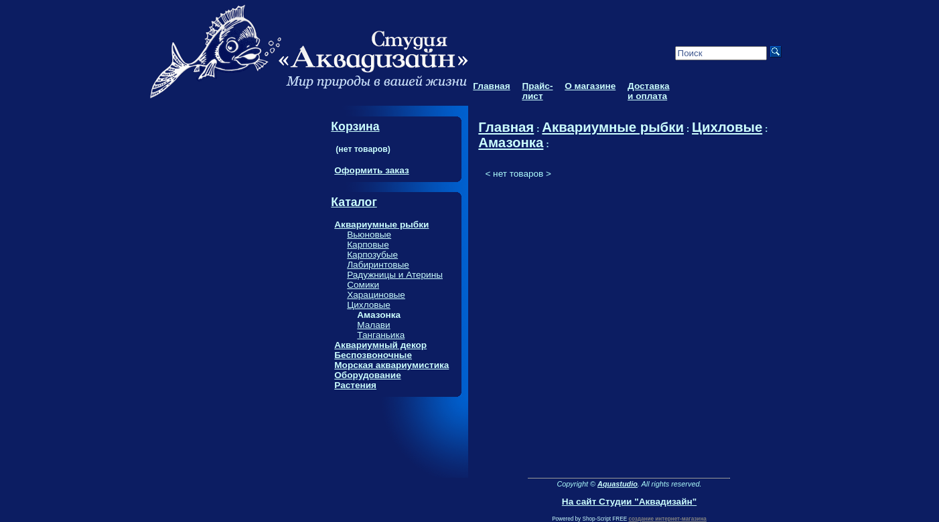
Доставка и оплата (648, 91)
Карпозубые (372, 255)
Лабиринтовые (378, 265)
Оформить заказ (371, 170)
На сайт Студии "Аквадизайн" (629, 502)
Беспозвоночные (373, 355)
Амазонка (510, 142)
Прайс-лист (537, 91)
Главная (491, 86)
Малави (373, 325)
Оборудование (367, 375)
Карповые (368, 245)
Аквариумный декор (380, 345)
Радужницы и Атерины (395, 275)
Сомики (363, 285)
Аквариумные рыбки (381, 225)
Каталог (353, 202)
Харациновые (376, 295)
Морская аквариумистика (391, 365)
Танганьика (381, 335)
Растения (355, 385)
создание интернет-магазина (667, 519)
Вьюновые (369, 235)
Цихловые (368, 305)
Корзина (355, 126)
